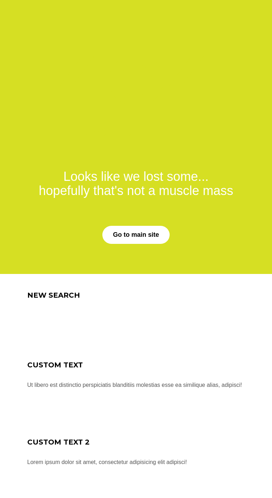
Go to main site (136, 234)
